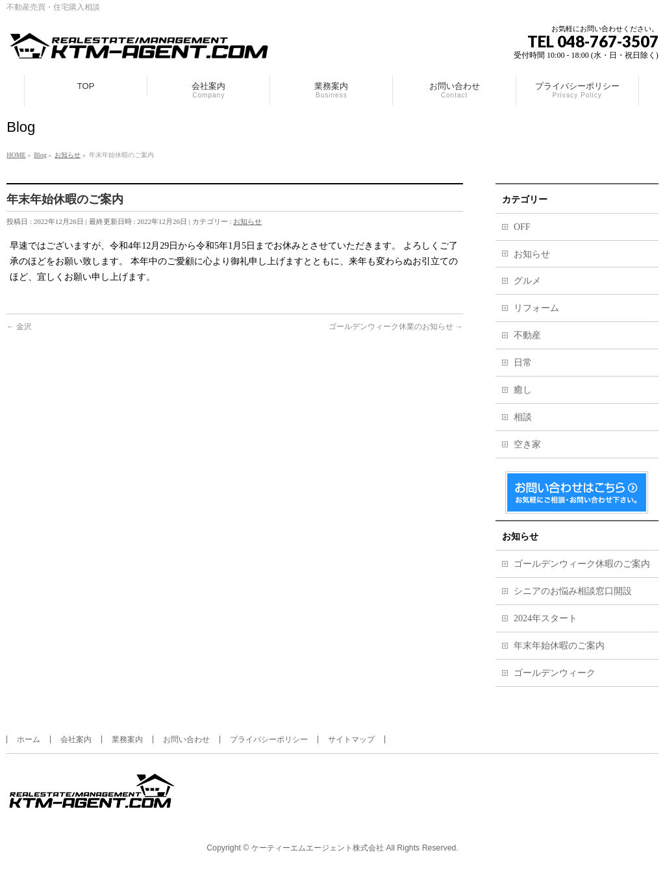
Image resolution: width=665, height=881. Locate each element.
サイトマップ (351, 739)
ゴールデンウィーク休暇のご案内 (582, 564)
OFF (522, 227)
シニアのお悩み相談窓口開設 (573, 591)
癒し (523, 390)
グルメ (527, 281)
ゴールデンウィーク (555, 673)
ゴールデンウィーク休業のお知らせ (396, 326)
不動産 (527, 335)
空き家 (527, 444)
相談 (523, 417)
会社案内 (76, 739)
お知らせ (247, 221)
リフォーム (536, 308)
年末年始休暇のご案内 (559, 646)
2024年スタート (545, 618)
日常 (523, 362)
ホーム (28, 739)
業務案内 (127, 739)
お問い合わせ (186, 739)
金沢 (19, 326)
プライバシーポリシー (269, 739)
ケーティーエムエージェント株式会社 (317, 847)
